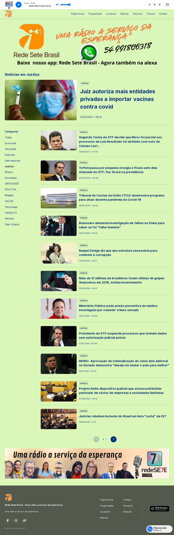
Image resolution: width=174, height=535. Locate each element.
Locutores (111, 13)
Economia (10, 143)
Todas (8, 137)
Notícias (125, 13)
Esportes (10, 154)
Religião (9, 195)
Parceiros (138, 13)
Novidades (11, 178)
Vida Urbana (12, 224)
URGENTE (11, 212)
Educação (10, 149)
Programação (95, 13)
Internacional (12, 160)
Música (9, 172)
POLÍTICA (10, 189)
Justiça (9, 166)
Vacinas (9, 218)
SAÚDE (9, 201)
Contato (163, 13)
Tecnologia (11, 207)
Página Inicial (77, 13)
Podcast (151, 13)
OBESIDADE (12, 183)
